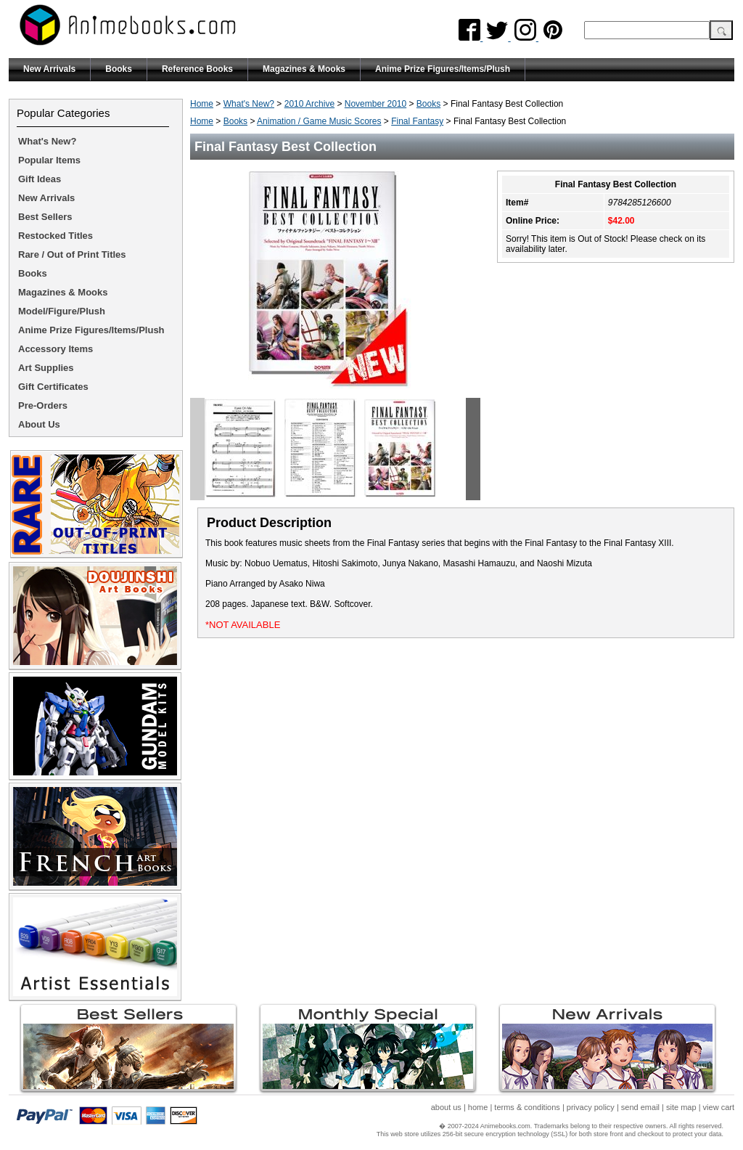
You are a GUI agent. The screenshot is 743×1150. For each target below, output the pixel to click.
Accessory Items (55, 348)
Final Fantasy (417, 121)
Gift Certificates (53, 386)
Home (201, 104)
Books (118, 69)
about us (446, 1107)
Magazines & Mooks (304, 69)
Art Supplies (46, 367)
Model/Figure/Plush (61, 311)
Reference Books (197, 69)
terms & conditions (526, 1107)
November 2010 (375, 104)
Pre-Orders (42, 405)
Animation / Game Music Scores (319, 121)
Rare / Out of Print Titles (72, 254)
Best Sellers (45, 216)
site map (681, 1107)
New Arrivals (49, 69)
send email (640, 1107)
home (478, 1107)
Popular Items (49, 160)
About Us (39, 424)
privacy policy (591, 1107)
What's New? (248, 104)
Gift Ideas (39, 179)
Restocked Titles (55, 235)
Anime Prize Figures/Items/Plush (442, 69)
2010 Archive (309, 104)
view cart (718, 1107)
